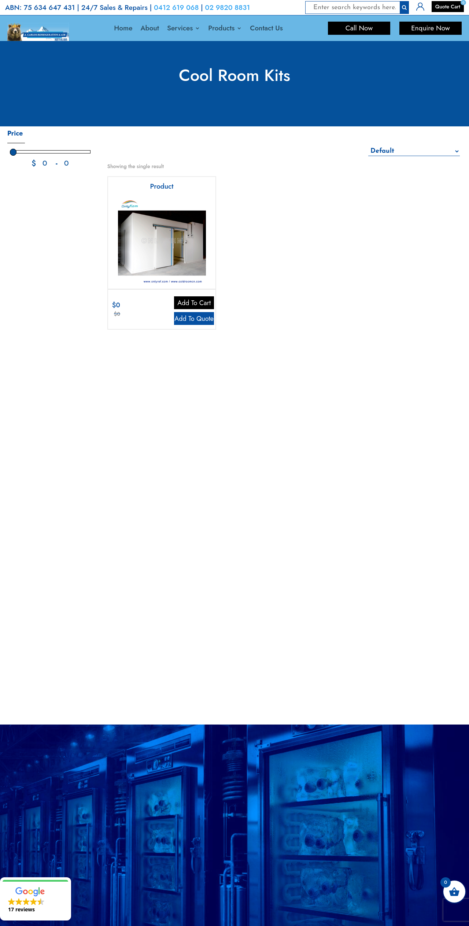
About (149, 29)
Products (221, 29)
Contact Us (266, 29)
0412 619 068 (176, 7)
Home (123, 29)
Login (422, 6)
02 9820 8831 (227, 7)
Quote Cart (447, 6)
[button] (35, 899)
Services (180, 29)
